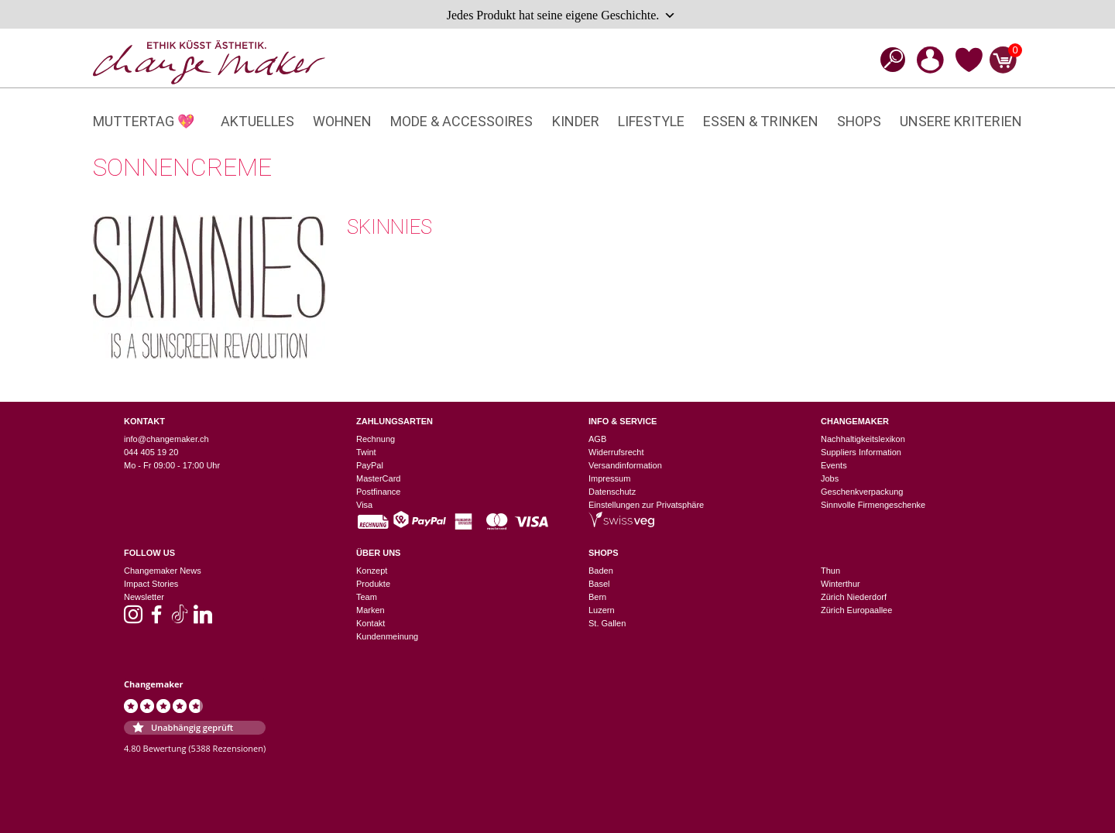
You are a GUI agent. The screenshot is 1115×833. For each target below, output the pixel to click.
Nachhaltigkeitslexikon (863, 439)
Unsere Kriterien (961, 121)
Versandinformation (625, 465)
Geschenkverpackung (862, 491)
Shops (859, 121)
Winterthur (840, 583)
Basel (599, 583)
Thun (830, 570)
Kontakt (370, 623)
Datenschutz (612, 491)
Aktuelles (257, 121)
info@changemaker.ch (166, 439)
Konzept (371, 570)
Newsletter (144, 597)
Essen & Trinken (760, 121)
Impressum (609, 478)
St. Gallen (607, 623)
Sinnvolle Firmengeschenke (873, 504)
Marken (370, 610)
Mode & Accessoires (461, 121)
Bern (597, 597)
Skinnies (389, 226)
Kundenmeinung (387, 636)
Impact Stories (151, 583)
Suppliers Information (861, 452)
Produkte (373, 583)
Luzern (601, 610)
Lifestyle (651, 121)
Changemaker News (162, 570)
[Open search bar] (888, 59)
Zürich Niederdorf (854, 597)
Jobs (830, 478)
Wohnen (342, 121)
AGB (597, 439)
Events (834, 465)
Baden (600, 570)
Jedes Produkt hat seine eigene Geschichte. (562, 15)
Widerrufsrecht (616, 452)
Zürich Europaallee (856, 610)
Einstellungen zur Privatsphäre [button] (646, 504)
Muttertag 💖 (143, 121)
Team (366, 597)
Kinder (575, 121)
